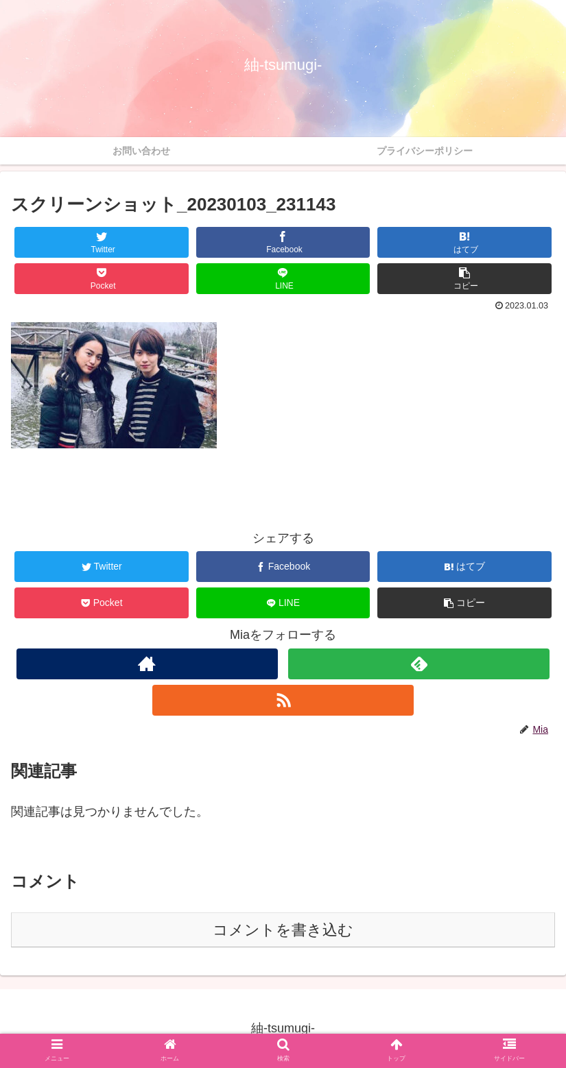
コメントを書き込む (283, 929)
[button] (464, 278)
